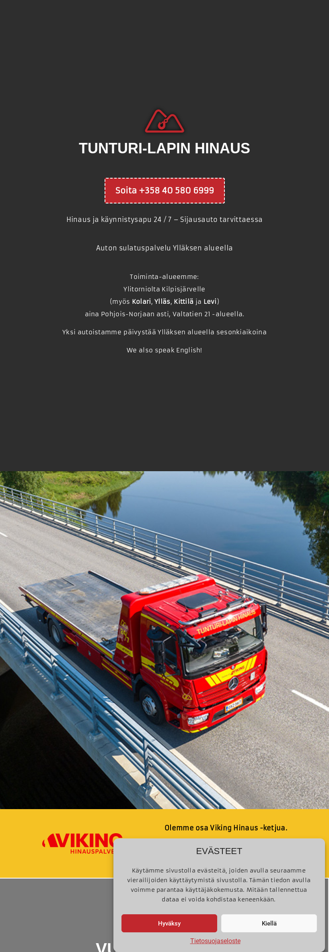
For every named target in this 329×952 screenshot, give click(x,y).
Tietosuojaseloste (215, 941)
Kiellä (269, 923)
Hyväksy (169, 923)
